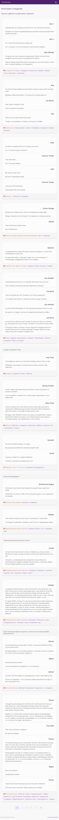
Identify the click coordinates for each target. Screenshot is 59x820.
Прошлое (18, 573)
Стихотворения (52, 817)
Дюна (7, 338)
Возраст (31, 338)
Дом (47, 620)
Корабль (41, 71)
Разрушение (44, 796)
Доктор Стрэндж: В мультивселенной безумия (21, 236)
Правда (47, 71)
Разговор (20, 622)
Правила (31, 529)
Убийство (29, 374)
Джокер (8, 425)
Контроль (42, 266)
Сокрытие (48, 570)
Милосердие (39, 338)
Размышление (20, 128)
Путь (12, 573)
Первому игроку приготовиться (16, 529)
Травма (51, 799)
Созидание (24, 71)
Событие (47, 338)
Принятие (7, 796)
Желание (25, 502)
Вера (37, 266)
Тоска (6, 73)
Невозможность (36, 794)
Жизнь (23, 374)
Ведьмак (8, 467)
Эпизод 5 (21, 467)
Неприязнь (40, 570)
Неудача (13, 338)
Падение (7, 573)
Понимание (35, 128)
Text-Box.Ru (5, 2)
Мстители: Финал (11, 688)
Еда (39, 622)
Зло (52, 425)
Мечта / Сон (39, 529)
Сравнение (20, 73)
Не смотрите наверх (12, 71)
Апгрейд (8, 374)
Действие (15, 425)
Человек (21, 341)
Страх (26, 622)
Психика (16, 428)
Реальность (41, 620)
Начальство (33, 71)
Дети (40, 236)
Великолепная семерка (13, 502)
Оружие (51, 128)
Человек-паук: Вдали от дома (15, 266)
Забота (14, 341)
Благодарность (39, 467)
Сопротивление (16, 796)
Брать (30, 573)
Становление (8, 428)
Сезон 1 (15, 467)
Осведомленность (10, 622)
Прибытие (16, 196)
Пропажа (28, 799)
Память (24, 573)
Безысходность (22, 338)
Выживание (30, 688)
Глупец (28, 128)
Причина (7, 130)
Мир (5, 531)
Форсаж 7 (8, 196)
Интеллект (12, 73)
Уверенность (39, 688)
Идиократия (9, 128)
